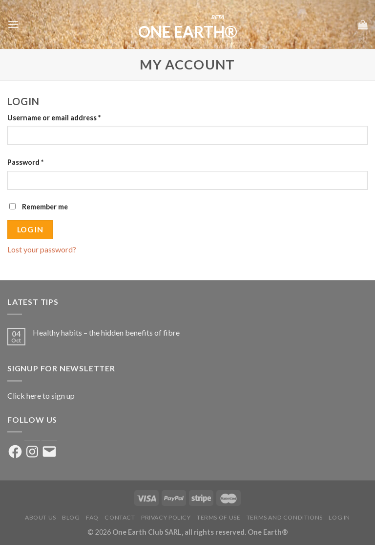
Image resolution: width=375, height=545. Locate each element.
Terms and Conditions (285, 517)
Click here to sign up (41, 395)
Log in (30, 229)
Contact (119, 517)
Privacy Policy (166, 517)
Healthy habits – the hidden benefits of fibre (106, 332)
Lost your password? (41, 249)
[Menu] (13, 24)
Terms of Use (218, 517)
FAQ (92, 517)
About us (40, 517)
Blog (71, 517)
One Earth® (187, 32)
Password (25, 162)
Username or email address (54, 118)
